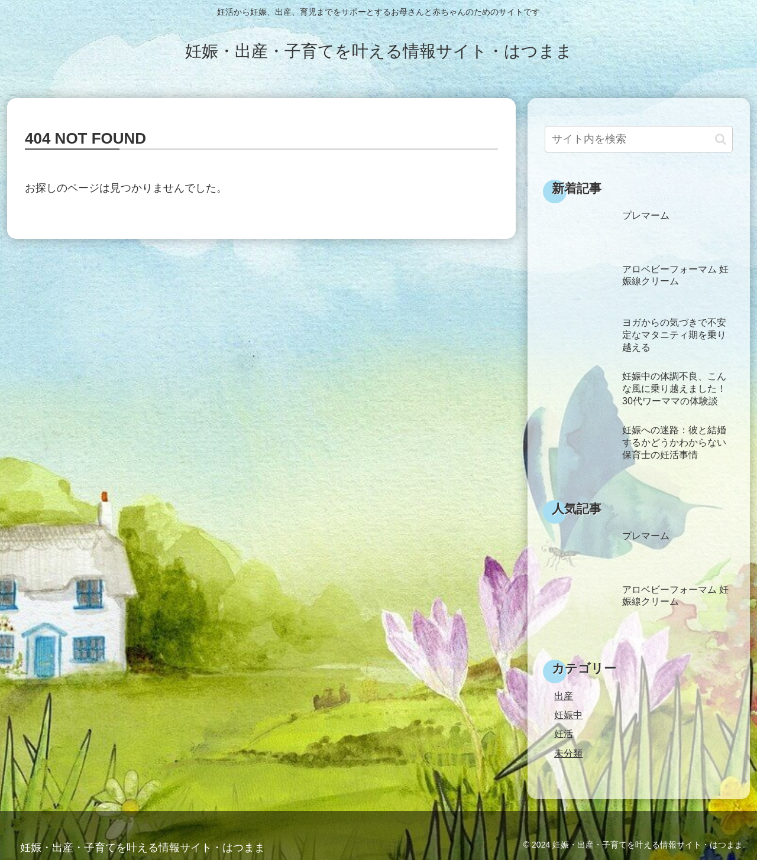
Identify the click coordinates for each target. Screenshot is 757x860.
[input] (639, 139)
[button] (720, 139)
